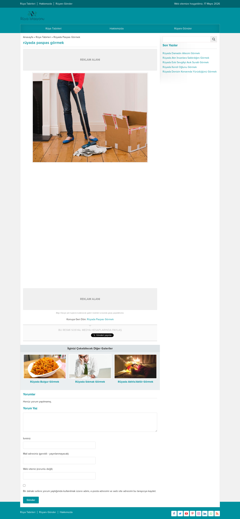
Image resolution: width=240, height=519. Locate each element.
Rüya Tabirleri (43, 37)
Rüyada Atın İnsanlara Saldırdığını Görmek (186, 57)
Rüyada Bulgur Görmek (44, 381)
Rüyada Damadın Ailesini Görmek (181, 53)
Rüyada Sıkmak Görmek (90, 381)
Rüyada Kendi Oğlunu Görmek (180, 67)
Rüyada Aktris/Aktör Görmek (135, 381)
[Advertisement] (90, 190)
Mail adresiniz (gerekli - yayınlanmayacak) (46, 454)
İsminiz (27, 438)
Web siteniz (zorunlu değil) (37, 469)
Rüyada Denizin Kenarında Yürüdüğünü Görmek (190, 71)
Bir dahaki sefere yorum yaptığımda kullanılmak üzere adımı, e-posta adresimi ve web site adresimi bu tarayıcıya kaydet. (89, 491)
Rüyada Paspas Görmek (66, 37)
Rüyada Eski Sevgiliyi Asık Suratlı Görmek (186, 62)
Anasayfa (28, 37)
